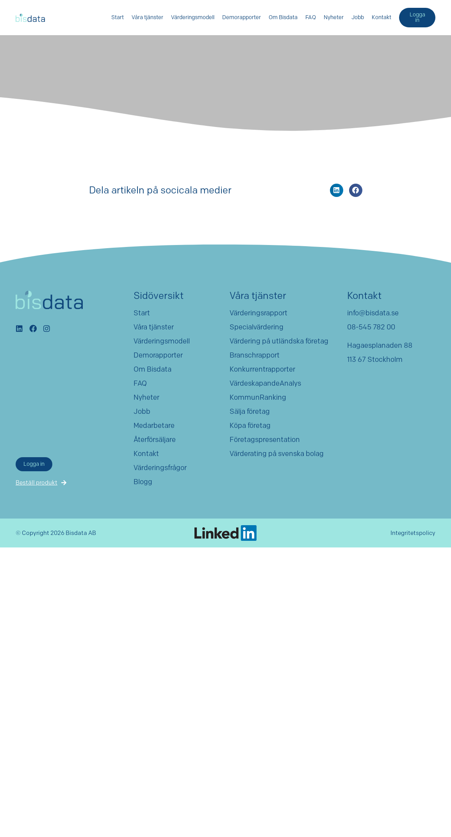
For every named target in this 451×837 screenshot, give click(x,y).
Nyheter (334, 17)
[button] (336, 190)
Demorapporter (241, 17)
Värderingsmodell (192, 17)
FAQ (310, 17)
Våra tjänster (147, 17)
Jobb (357, 17)
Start (117, 17)
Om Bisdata (283, 17)
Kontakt (381, 17)
